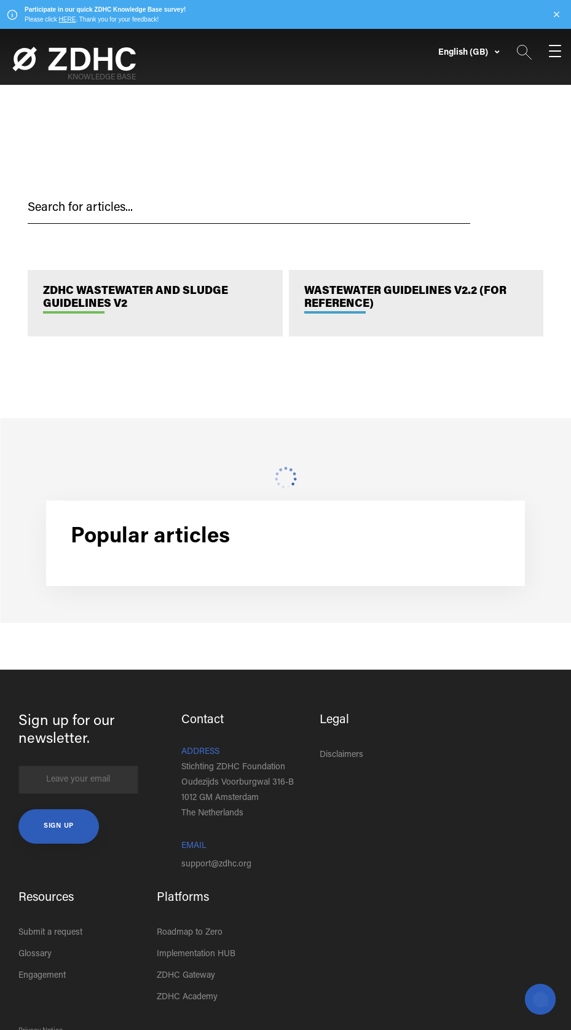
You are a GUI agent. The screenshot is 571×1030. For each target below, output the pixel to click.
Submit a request (50, 933)
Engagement (42, 976)
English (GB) (464, 53)
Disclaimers (341, 755)
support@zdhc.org (216, 864)
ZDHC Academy (187, 997)
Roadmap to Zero (189, 933)
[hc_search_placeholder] (249, 208)
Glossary (35, 954)
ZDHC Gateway (186, 976)
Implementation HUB (196, 954)
